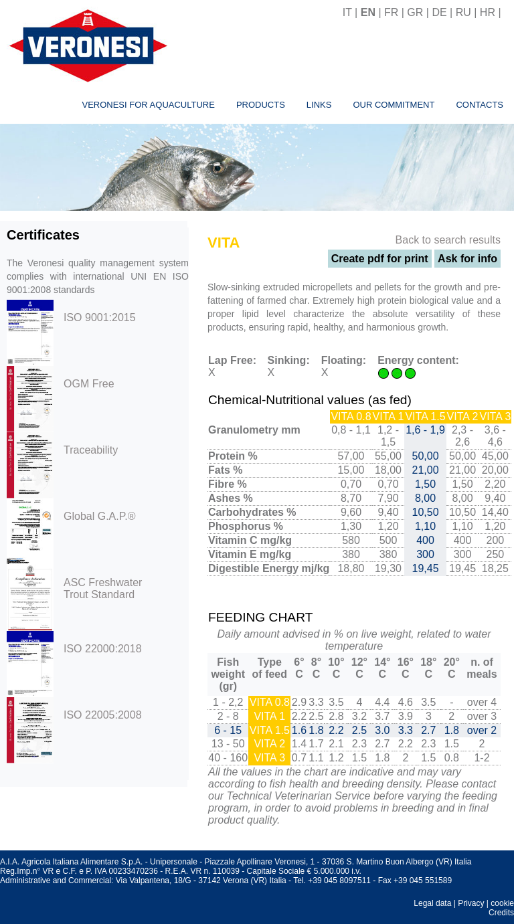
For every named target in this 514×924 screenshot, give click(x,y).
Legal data (432, 903)
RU (463, 12)
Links (319, 105)
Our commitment (393, 105)
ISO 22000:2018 (103, 648)
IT (347, 12)
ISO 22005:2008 (103, 715)
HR (487, 12)
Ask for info (467, 258)
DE (439, 12)
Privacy (471, 903)
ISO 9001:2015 (100, 317)
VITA (223, 242)
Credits (501, 912)
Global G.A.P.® (100, 516)
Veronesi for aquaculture (148, 105)
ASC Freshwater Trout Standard (103, 588)
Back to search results (448, 240)
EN (368, 12)
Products (260, 105)
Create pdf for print (379, 258)
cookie (502, 903)
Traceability (91, 450)
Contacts (479, 105)
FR (391, 12)
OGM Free (89, 383)
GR (415, 12)
